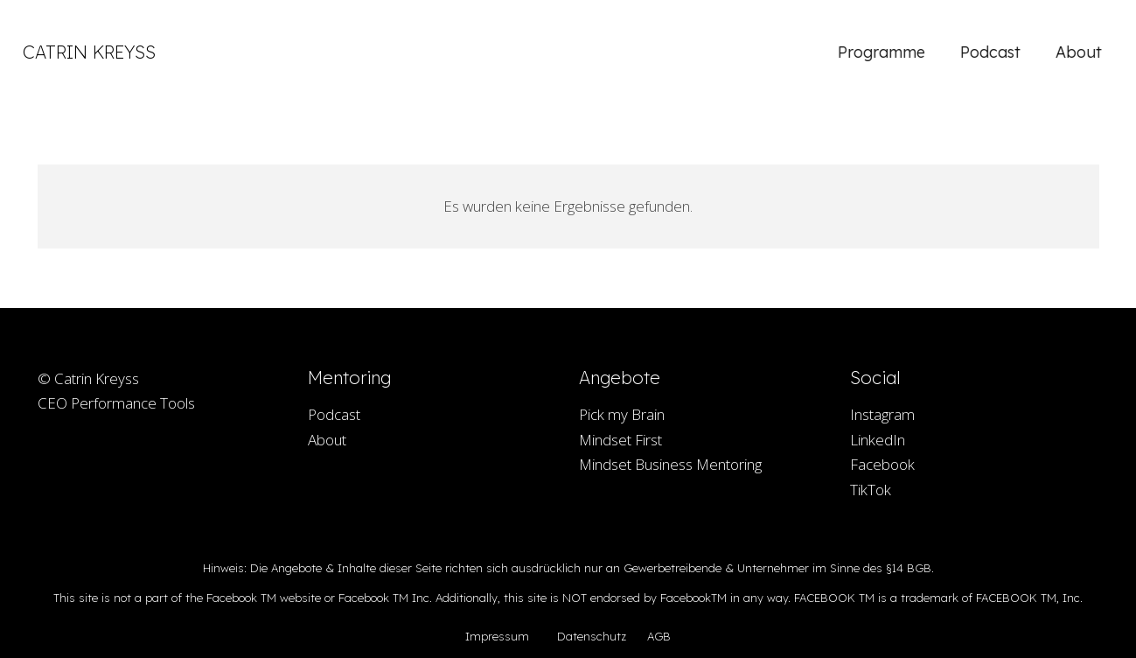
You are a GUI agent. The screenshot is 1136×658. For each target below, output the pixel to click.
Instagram (882, 414)
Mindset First (620, 440)
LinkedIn (877, 440)
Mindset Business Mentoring (670, 464)
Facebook (882, 464)
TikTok (870, 490)
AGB (659, 636)
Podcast (334, 414)
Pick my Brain (622, 414)
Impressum (497, 636)
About (327, 440)
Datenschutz (591, 636)
